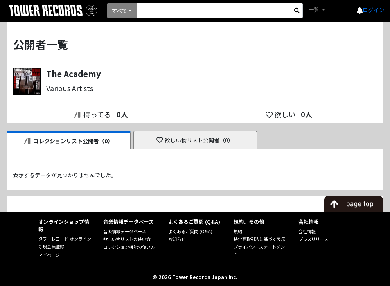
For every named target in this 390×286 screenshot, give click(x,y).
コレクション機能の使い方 (129, 247)
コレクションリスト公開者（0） (68, 141)
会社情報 (307, 231)
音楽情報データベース (124, 231)
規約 (238, 231)
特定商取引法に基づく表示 (259, 239)
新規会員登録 (51, 246)
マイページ (49, 255)
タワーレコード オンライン (64, 239)
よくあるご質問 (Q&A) (190, 231)
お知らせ (176, 239)
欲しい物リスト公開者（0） (195, 140)
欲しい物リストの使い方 (127, 239)
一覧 (314, 9)
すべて (120, 10)
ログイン (374, 10)
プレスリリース (313, 239)
